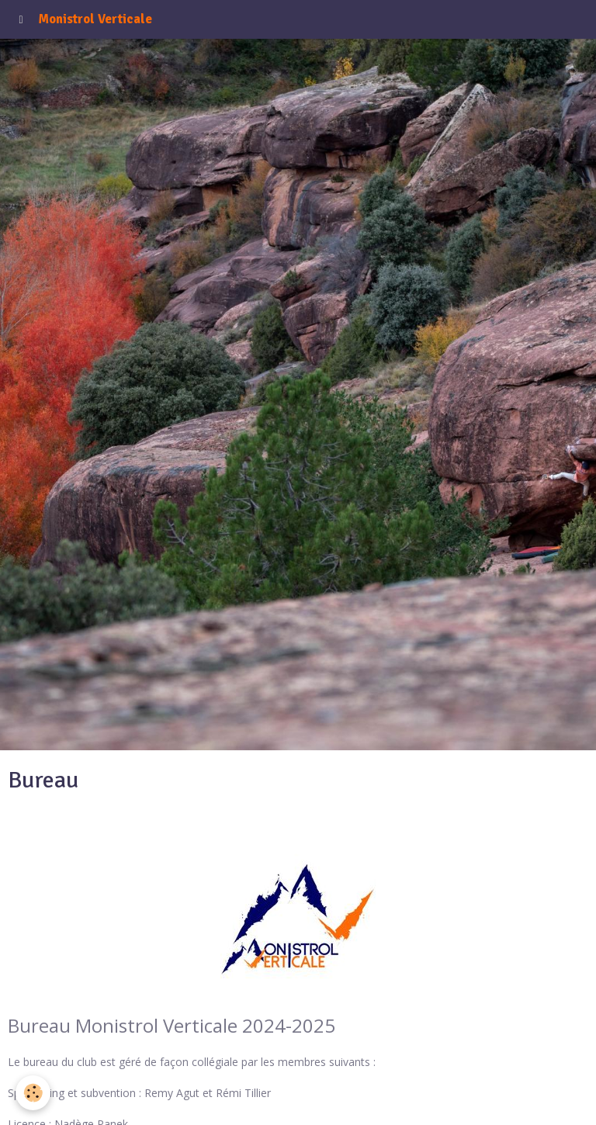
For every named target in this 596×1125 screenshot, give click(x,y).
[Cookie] (33, 1092)
